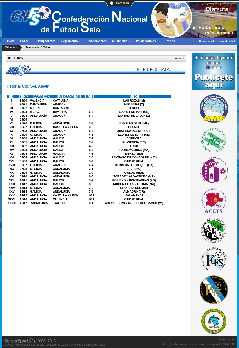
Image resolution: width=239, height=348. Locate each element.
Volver (178, 58)
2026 (36, 47)
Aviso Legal (226, 339)
